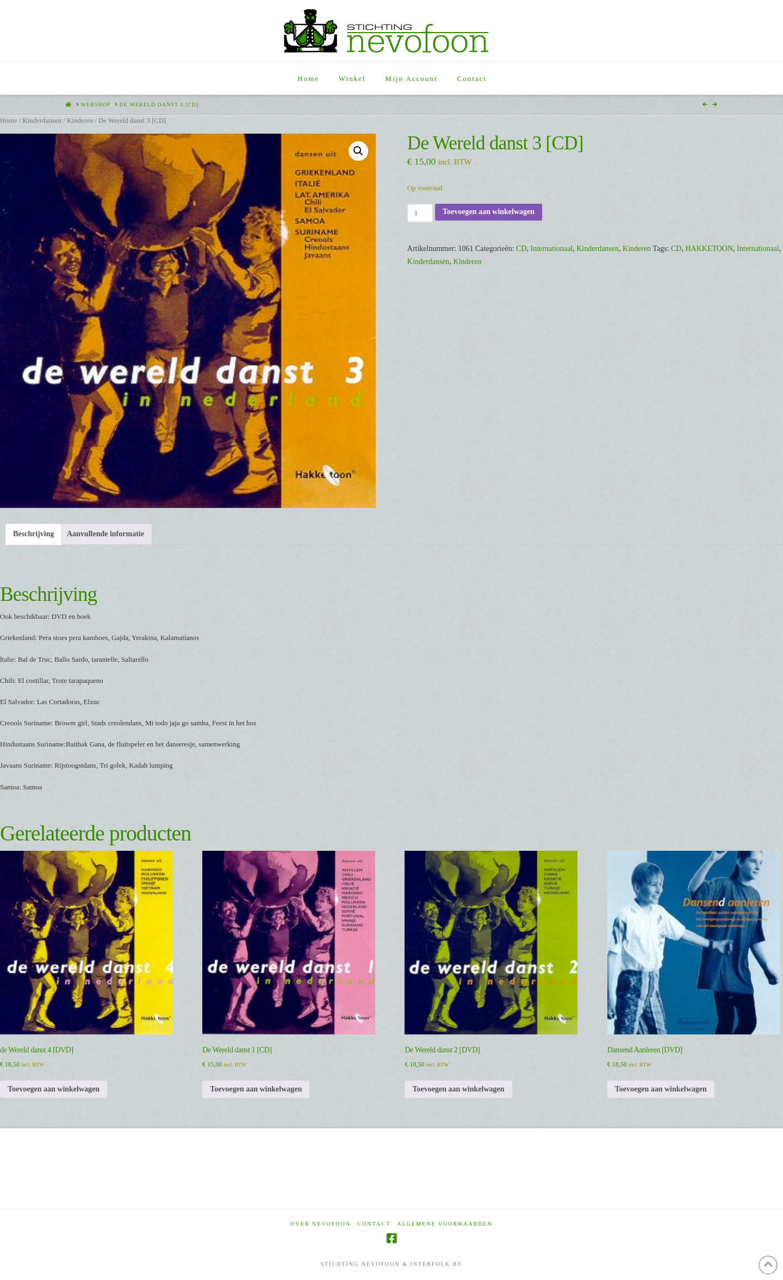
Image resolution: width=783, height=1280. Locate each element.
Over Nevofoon (320, 1224)
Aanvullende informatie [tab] (105, 534)
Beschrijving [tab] (33, 534)
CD (521, 248)
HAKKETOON (709, 248)
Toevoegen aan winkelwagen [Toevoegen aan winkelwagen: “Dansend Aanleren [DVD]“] (661, 1089)
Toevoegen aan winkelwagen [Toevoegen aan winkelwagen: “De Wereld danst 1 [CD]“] (256, 1089)
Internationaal (552, 248)
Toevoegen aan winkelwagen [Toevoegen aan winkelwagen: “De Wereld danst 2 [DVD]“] (458, 1089)
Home (8, 120)
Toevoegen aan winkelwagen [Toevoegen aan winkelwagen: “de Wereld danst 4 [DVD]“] (54, 1089)
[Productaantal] (420, 213)
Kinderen (80, 120)
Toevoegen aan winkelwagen (489, 212)
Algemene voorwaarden (445, 1224)
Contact (374, 1224)
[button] (358, 151)
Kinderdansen (41, 120)
